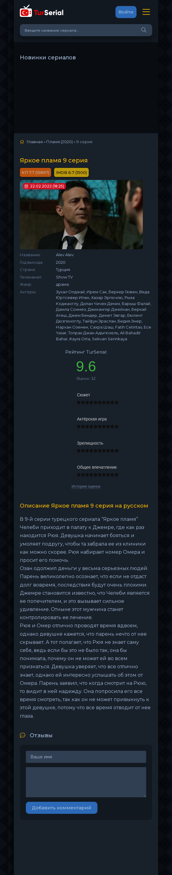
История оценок (86, 486)
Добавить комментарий (61, 807)
